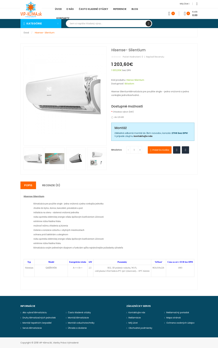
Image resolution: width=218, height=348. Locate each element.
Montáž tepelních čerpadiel (37, 322)
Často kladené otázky (79, 312)
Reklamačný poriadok (177, 312)
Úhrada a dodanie (77, 327)
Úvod (26, 32)
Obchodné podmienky (140, 327)
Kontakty (62, 18)
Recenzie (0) (51, 185)
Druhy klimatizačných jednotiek (39, 317)
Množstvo (116, 149)
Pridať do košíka (160, 149)
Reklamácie (135, 317)
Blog (135, 9)
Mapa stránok (173, 317)
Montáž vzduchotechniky (81, 322)
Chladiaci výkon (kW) (123, 111)
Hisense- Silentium (44, 32)
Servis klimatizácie (32, 327)
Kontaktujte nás (137, 312)
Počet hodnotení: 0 (133, 57)
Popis (28, 185)
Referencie (119, 9)
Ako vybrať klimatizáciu (35, 312)
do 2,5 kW (117, 117)
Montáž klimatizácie (78, 317)
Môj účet (185, 3)
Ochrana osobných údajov (180, 322)
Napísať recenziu (155, 57)
